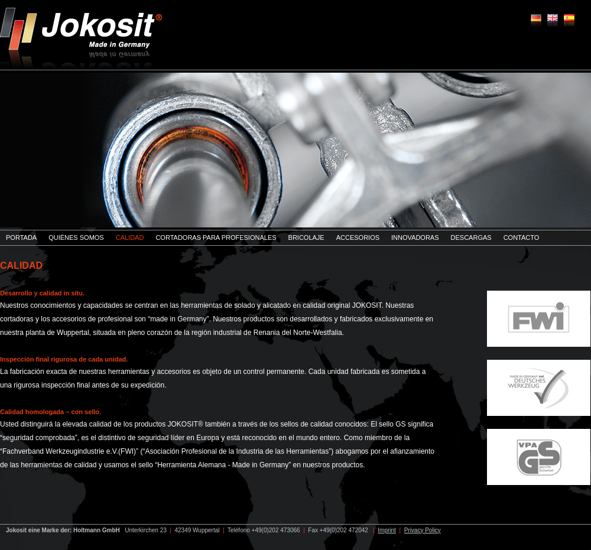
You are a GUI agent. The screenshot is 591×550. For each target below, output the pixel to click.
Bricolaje (306, 237)
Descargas (471, 237)
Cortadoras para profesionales (215, 237)
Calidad (130, 237)
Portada (21, 237)
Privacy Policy (422, 530)
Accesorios (357, 237)
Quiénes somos (76, 237)
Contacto (522, 237)
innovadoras (415, 237)
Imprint (387, 530)
